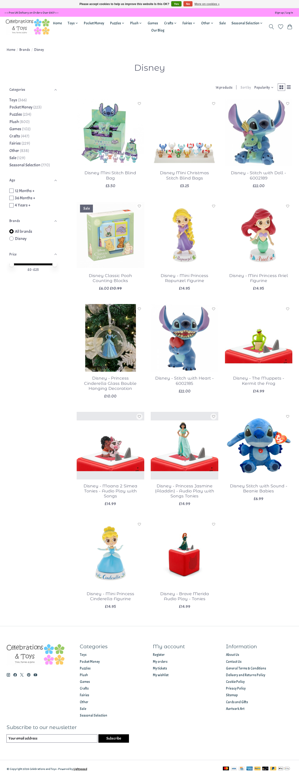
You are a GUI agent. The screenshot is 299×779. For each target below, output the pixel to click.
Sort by (244, 88)
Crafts (14, 136)
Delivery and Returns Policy (245, 676)
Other (14, 150)
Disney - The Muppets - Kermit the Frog (258, 381)
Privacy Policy (236, 689)
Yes (176, 4)
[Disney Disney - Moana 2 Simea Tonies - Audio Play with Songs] (110, 446)
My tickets (160, 669)
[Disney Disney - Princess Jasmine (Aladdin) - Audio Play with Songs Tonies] (184, 446)
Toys (13, 100)
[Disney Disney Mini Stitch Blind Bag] (110, 133)
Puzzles (15, 114)
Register (159, 656)
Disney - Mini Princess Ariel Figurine (258, 279)
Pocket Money (94, 23)
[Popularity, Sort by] (262, 88)
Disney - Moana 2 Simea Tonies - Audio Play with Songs (110, 491)
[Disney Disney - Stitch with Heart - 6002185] (184, 339)
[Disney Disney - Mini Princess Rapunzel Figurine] (184, 236)
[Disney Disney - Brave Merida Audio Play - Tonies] (184, 554)
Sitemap (232, 696)
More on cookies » (207, 4)
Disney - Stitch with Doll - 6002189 (258, 176)
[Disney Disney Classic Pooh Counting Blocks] (110, 236)
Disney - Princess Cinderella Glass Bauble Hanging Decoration (110, 384)
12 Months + (24, 190)
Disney (21, 238)
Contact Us (233, 662)
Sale (222, 23)
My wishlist (161, 676)
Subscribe (113, 739)
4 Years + (22, 205)
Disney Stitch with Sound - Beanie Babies (258, 489)
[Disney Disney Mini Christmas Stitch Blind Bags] (184, 133)
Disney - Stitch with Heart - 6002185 (184, 381)
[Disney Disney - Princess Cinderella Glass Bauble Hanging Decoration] (110, 339)
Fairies (15, 143)
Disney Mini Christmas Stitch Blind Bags (184, 176)
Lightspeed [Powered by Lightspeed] (80, 770)
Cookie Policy (235, 683)
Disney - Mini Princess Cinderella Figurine (110, 597)
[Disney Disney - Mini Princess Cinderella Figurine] (110, 554)
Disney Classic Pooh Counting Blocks (110, 279)
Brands (24, 50)
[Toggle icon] (271, 26)
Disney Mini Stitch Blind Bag (110, 176)
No (188, 4)
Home (57, 23)
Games (153, 23)
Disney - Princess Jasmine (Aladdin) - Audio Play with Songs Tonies (184, 491)
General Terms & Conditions (246, 669)
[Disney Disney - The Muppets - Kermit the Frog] (259, 339)
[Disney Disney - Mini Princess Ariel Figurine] (259, 236)
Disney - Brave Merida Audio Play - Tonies (184, 597)
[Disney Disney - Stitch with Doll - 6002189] (259, 133)
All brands (23, 231)
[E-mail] (51, 739)
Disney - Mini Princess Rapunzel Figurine (184, 279)
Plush (14, 121)
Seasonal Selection (24, 165)
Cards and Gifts (237, 703)
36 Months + (25, 198)
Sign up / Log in (284, 13)
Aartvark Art (235, 709)
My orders (160, 662)
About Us (232, 656)
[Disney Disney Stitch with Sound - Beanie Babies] (259, 446)
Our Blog (158, 30)
